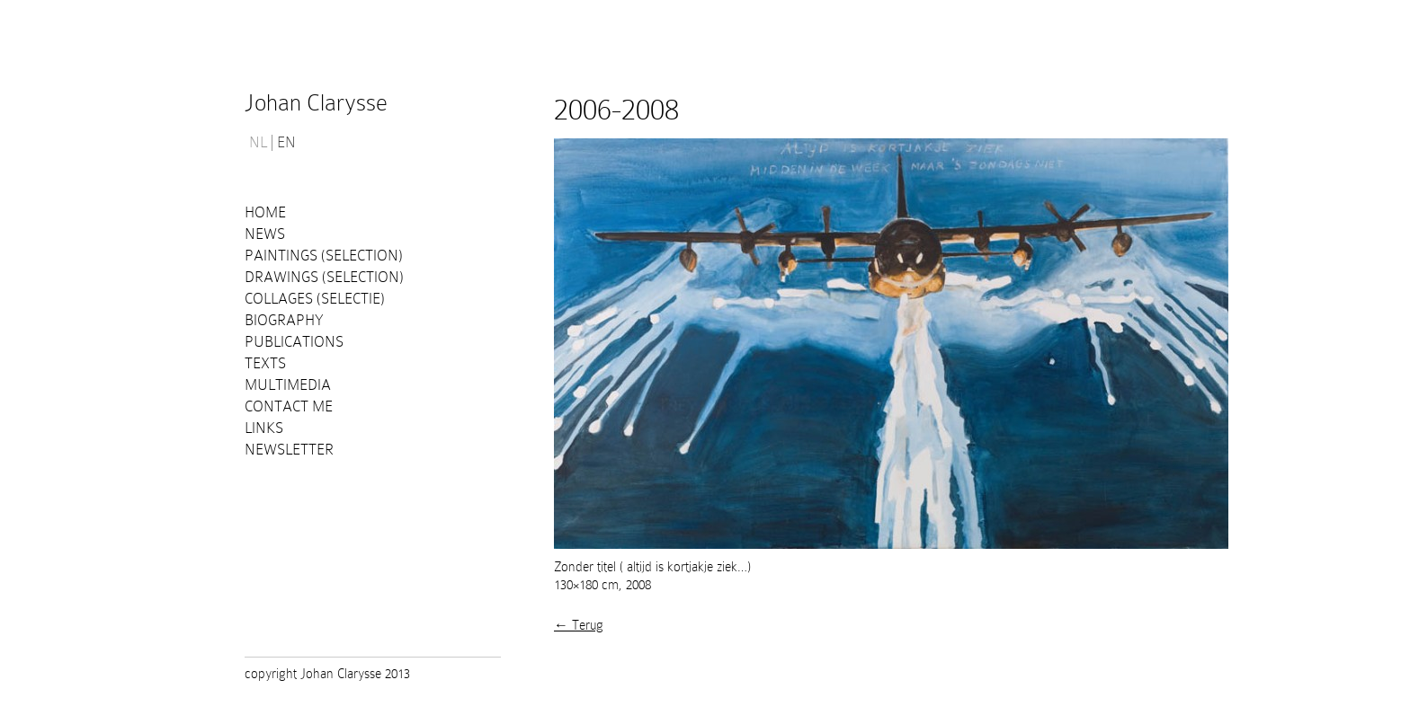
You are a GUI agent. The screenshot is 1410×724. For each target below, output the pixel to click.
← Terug (578, 625)
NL (258, 143)
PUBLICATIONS (294, 341)
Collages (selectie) (315, 298)
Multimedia (288, 384)
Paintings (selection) (324, 255)
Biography (284, 320)
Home (265, 212)
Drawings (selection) (324, 277)
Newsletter (289, 449)
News (265, 234)
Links (264, 428)
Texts (265, 363)
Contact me (289, 406)
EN (286, 143)
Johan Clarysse (316, 103)
